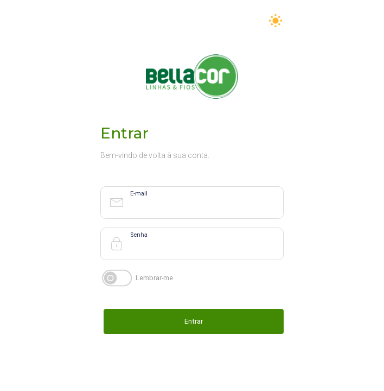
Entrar (193, 321)
